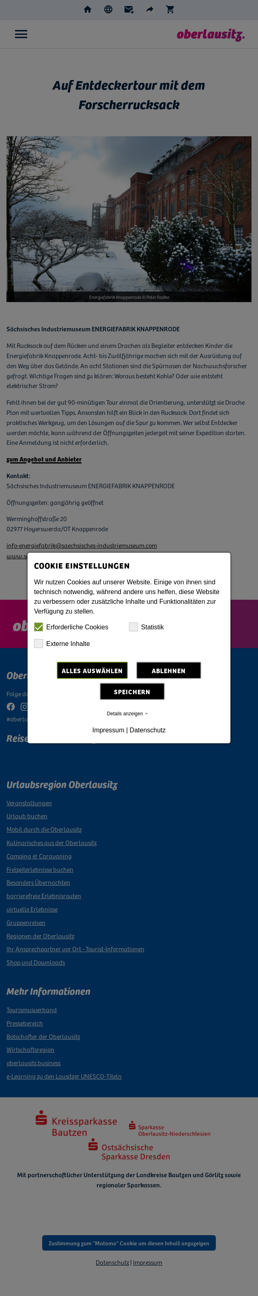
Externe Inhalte (62, 643)
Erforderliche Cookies (71, 626)
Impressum (108, 730)
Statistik (146, 626)
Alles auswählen (92, 670)
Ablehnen (169, 670)
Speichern (132, 691)
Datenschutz (148, 730)
